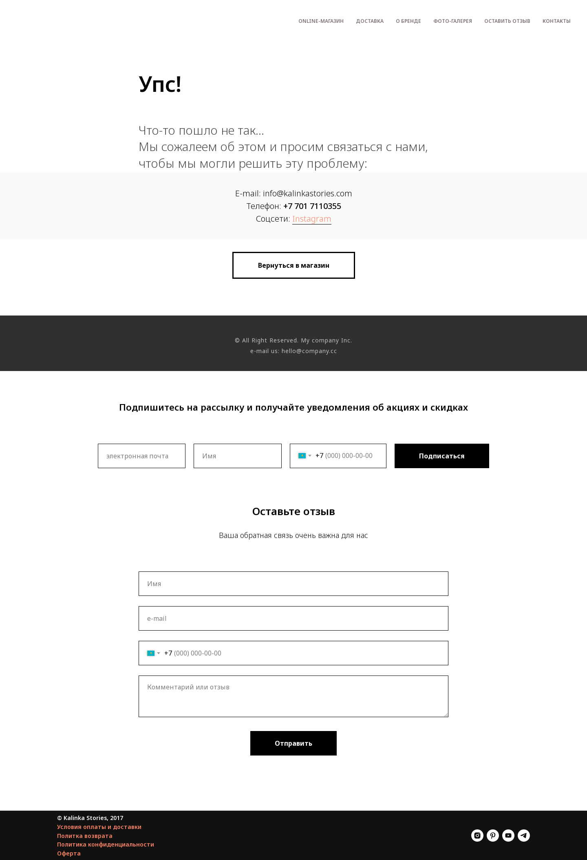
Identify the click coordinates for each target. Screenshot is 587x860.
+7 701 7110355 (312, 205)
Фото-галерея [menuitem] (452, 21)
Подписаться (442, 455)
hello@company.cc (309, 351)
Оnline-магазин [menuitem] (321, 21)
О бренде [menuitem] (408, 21)
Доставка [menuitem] (370, 21)
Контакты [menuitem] (557, 21)
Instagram (311, 218)
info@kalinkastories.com (307, 193)
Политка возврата (85, 836)
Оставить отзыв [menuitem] (507, 21)
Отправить (293, 743)
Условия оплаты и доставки (99, 827)
